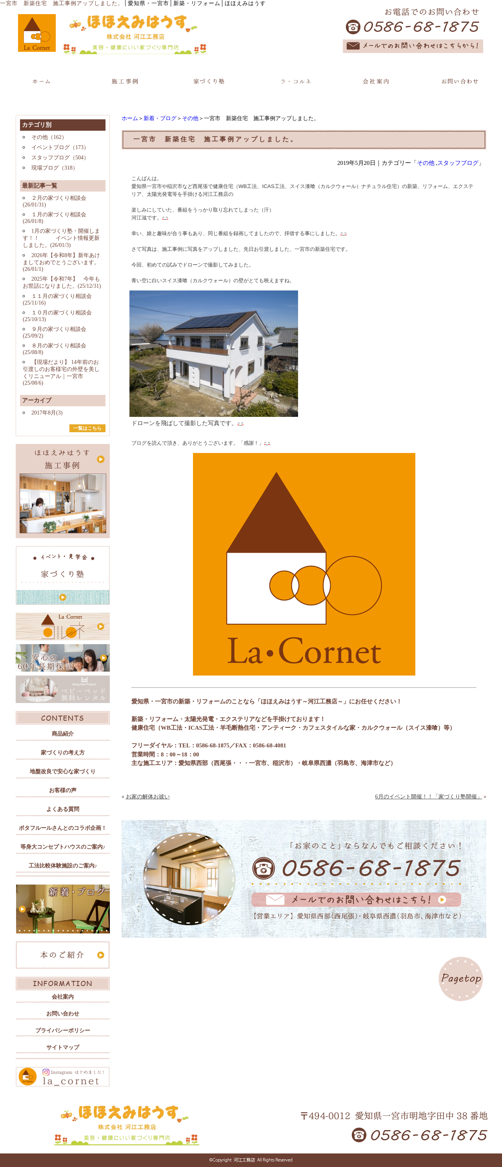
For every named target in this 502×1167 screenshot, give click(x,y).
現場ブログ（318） (54, 168)
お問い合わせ (62, 1014)
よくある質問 (62, 809)
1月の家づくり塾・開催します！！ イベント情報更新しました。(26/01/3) (61, 238)
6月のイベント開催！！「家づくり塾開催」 (428, 797)
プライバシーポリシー (62, 1031)
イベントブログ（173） (60, 147)
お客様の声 (62, 790)
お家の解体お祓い (148, 797)
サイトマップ (62, 1047)
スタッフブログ (457, 163)
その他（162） (49, 137)
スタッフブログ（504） (60, 158)
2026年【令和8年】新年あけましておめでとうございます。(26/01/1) (61, 262)
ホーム (130, 118)
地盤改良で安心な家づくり (63, 771)
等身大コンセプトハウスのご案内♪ (62, 847)
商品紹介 (63, 734)
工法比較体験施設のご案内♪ (63, 866)
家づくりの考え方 (63, 753)
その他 (190, 118)
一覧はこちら (87, 428)
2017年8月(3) (46, 413)
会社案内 (63, 997)
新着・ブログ (160, 118)
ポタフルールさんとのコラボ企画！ (63, 828)
